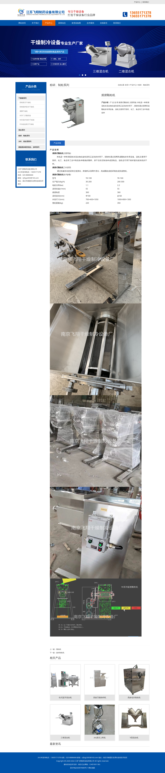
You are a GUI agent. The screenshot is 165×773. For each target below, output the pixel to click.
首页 (126, 85)
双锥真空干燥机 (25, 102)
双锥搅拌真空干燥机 (27, 107)
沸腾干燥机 (24, 111)
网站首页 (22, 23)
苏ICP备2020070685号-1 (79, 768)
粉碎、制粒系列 (24, 136)
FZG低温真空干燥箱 (27, 124)
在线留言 (103, 23)
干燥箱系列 (22, 98)
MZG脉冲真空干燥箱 (27, 120)
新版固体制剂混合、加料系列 (28, 147)
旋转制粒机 (60, 653)
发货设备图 (76, 23)
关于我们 (35, 23)
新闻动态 (62, 23)
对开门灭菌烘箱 (25, 115)
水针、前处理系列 (24, 141)
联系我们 (146, 2)
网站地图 (91, 768)
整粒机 (58, 649)
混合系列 (21, 130)
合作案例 (90, 23)
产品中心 (137, 2)
